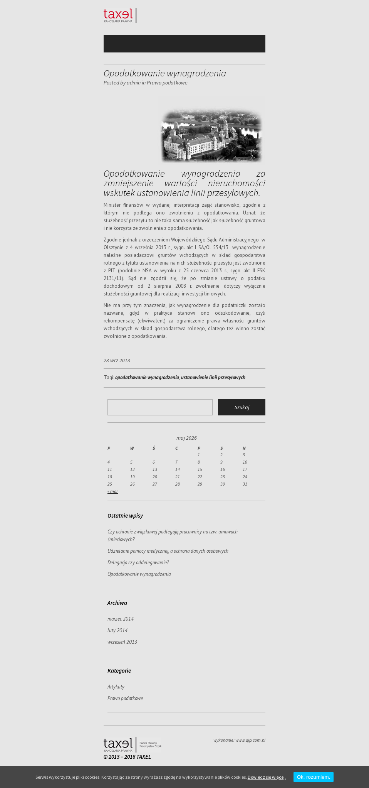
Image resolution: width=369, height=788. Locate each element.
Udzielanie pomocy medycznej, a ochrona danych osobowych (167, 551)
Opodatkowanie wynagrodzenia (139, 574)
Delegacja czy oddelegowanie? (138, 562)
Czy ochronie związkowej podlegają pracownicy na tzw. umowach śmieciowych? (172, 535)
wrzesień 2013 (122, 642)
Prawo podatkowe (167, 82)
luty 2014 (117, 630)
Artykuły (115, 686)
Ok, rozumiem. (313, 777)
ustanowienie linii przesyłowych (213, 377)
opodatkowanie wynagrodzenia (147, 377)
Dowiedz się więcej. (267, 777)
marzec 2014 (120, 619)
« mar (112, 491)
